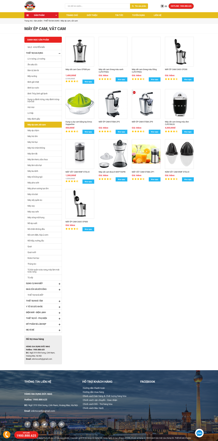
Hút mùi (30, 107)
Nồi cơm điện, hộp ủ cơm (37, 235)
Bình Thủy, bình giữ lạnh (37, 93)
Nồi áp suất (32, 223)
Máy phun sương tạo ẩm (38, 188)
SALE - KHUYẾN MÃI (36, 47)
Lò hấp (30, 113)
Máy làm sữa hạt (34, 165)
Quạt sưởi (31, 252)
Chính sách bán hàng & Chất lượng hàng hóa (104, 396)
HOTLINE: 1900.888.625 (181, 6)
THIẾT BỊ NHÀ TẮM (43, 301)
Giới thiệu (92, 15)
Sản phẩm (39, 15)
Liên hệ (157, 15)
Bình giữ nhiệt (33, 82)
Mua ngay (88, 82)
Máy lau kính (32, 171)
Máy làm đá (32, 153)
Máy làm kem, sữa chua (37, 159)
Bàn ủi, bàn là (33, 70)
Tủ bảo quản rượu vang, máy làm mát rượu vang (43, 270)
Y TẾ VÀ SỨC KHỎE (43, 306)
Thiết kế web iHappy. (183, 438)
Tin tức (119, 15)
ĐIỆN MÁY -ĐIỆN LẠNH (43, 312)
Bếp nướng (32, 76)
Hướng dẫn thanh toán (94, 388)
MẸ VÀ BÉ (43, 330)
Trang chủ (72, 15)
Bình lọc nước (33, 88)
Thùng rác (31, 264)
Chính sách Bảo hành (93, 408)
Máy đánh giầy (33, 119)
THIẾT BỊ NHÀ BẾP (35, 295)
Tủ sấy (30, 277)
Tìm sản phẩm (139, 6)
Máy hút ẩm (32, 136)
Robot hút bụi (33, 258)
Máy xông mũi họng (35, 217)
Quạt (29, 246)
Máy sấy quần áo (34, 200)
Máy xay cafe (33, 211)
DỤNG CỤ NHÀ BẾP (43, 283)
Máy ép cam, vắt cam (69, 21)
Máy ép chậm (33, 130)
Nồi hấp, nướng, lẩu (35, 240)
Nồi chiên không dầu (36, 229)
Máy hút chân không (36, 148)
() (163, 6)
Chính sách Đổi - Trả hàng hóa (97, 404)
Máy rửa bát (32, 194)
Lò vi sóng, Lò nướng (36, 59)
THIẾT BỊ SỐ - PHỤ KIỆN (43, 318)
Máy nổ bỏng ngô (35, 177)
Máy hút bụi (32, 142)
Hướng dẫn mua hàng (93, 392)
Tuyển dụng (138, 15)
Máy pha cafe (33, 182)
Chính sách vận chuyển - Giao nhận (100, 400)
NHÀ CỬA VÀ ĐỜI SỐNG (43, 289)
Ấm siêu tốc (32, 64)
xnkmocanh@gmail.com (42, 359)
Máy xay (31, 206)
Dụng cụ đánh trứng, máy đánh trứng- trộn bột (43, 100)
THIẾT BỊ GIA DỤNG (51, 21)
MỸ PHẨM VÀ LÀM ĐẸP (43, 324)
